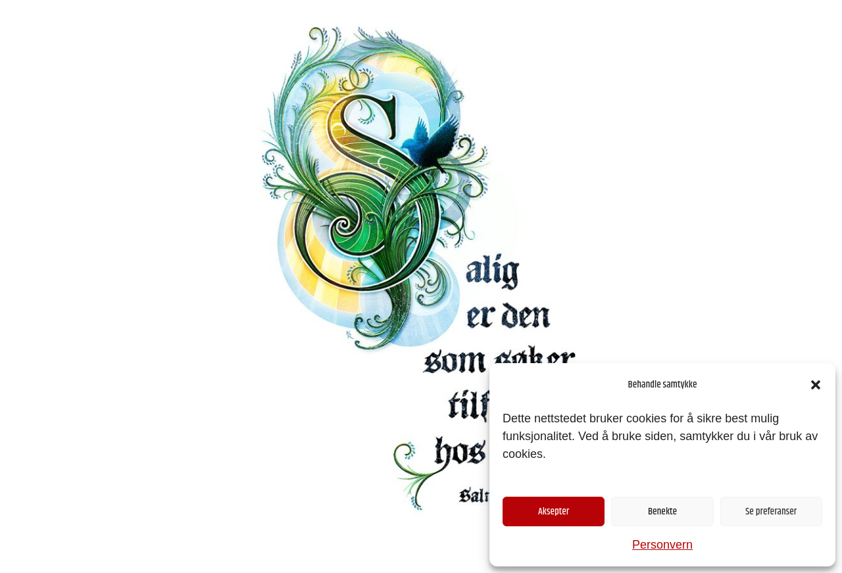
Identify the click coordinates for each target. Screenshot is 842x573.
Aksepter (553, 511)
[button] (815, 384)
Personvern (662, 544)
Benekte (662, 511)
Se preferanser (771, 511)
